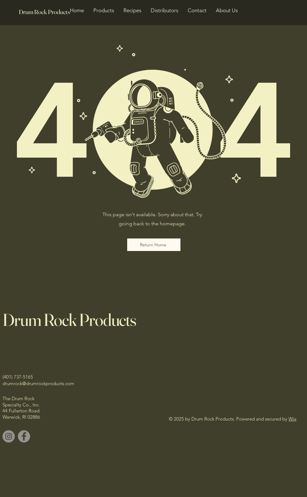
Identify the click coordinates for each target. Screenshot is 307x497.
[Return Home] (153, 244)
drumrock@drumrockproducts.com (38, 383)
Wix (292, 419)
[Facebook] (24, 436)
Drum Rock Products (69, 319)
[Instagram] (9, 436)
